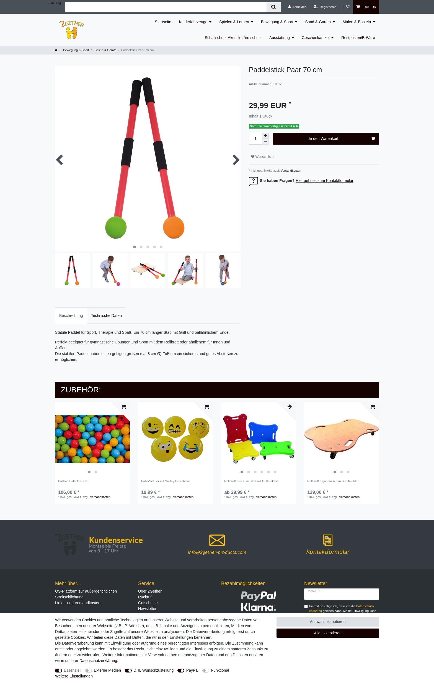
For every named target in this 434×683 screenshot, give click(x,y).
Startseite (163, 22)
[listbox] (92, 439)
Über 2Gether (150, 591)
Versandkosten (290, 170)
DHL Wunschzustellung (154, 670)
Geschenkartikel (315, 37)
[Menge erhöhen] (265, 136)
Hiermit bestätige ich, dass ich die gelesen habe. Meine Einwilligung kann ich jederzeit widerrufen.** (342, 610)
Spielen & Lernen (234, 22)
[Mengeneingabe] (255, 139)
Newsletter (147, 608)
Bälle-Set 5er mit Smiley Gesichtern (165, 481)
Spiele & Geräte (105, 50)
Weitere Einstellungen (74, 676)
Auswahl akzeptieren (327, 621)
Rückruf (144, 597)
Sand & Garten (318, 22)
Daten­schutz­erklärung (98, 660)
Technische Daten (106, 315)
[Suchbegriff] (166, 7)
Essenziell (72, 670)
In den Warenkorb (342, 138)
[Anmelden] (297, 7)
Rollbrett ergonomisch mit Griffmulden (333, 481)
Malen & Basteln (357, 22)
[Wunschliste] (346, 7)
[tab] (71, 315)
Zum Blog (54, 3)
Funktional (220, 670)
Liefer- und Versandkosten (77, 603)
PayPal (192, 670)
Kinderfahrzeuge (193, 22)
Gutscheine (148, 603)
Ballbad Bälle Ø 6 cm (72, 481)
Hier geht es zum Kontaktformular (324, 180)
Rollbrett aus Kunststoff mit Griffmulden (251, 481)
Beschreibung (71, 315)
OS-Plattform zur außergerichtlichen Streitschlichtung (86, 594)
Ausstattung (279, 37)
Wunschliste (262, 157)
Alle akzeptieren (328, 633)
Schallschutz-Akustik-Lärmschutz (233, 37)
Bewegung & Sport (277, 22)
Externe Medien (107, 670)
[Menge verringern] (265, 142)
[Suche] (274, 7)
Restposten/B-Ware (358, 37)
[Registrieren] (324, 7)
